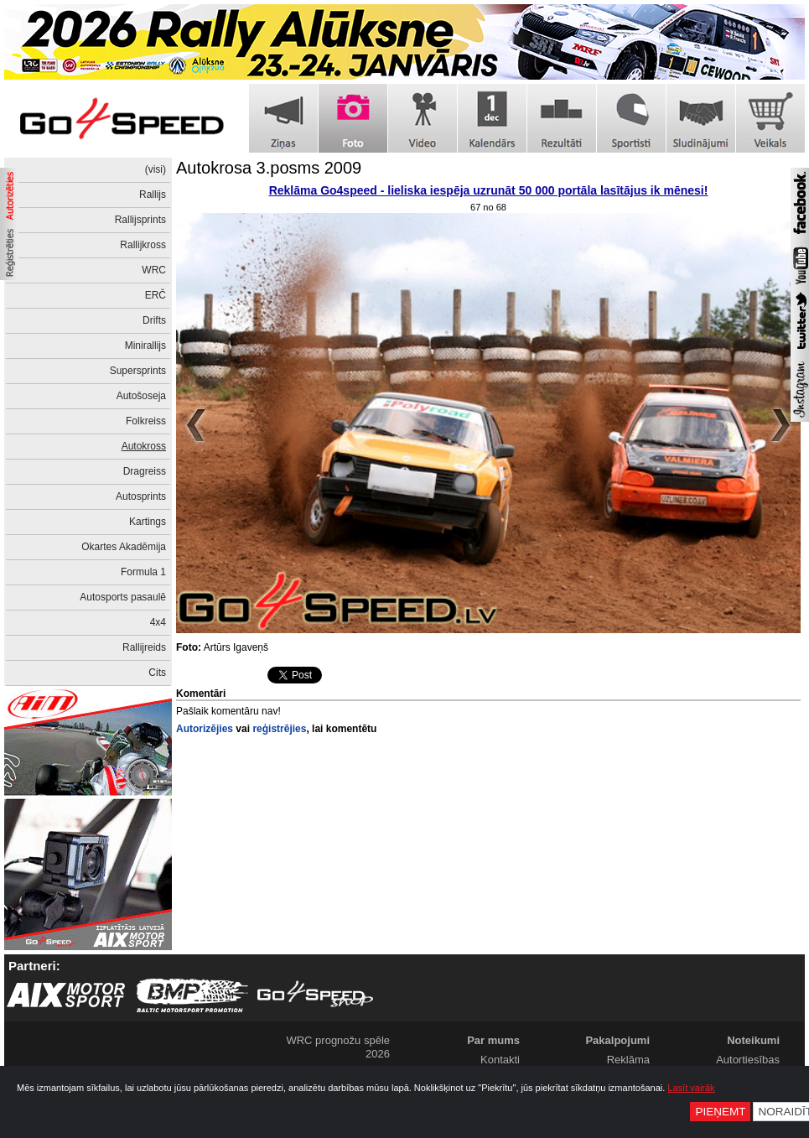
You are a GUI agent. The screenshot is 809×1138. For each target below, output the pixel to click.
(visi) (155, 169)
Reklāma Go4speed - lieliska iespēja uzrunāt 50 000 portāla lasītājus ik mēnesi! (488, 190)
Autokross (144, 446)
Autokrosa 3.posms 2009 (268, 167)
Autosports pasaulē (123, 597)
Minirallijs (145, 345)
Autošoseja (141, 396)
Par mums (493, 1040)
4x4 (158, 622)
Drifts (154, 320)
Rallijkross (143, 245)
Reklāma (628, 1059)
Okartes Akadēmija (123, 547)
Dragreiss (144, 471)
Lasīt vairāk (690, 1088)
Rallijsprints (140, 220)
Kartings (147, 521)
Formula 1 (143, 572)
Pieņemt (720, 1111)
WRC (154, 270)
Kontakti (500, 1059)
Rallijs (152, 194)
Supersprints (138, 371)
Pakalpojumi (617, 1040)
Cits (157, 672)
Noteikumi (753, 1040)
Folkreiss (146, 421)
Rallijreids (144, 647)
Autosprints (141, 496)
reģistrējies (279, 729)
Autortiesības (748, 1059)
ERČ (155, 295)
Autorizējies (204, 729)
